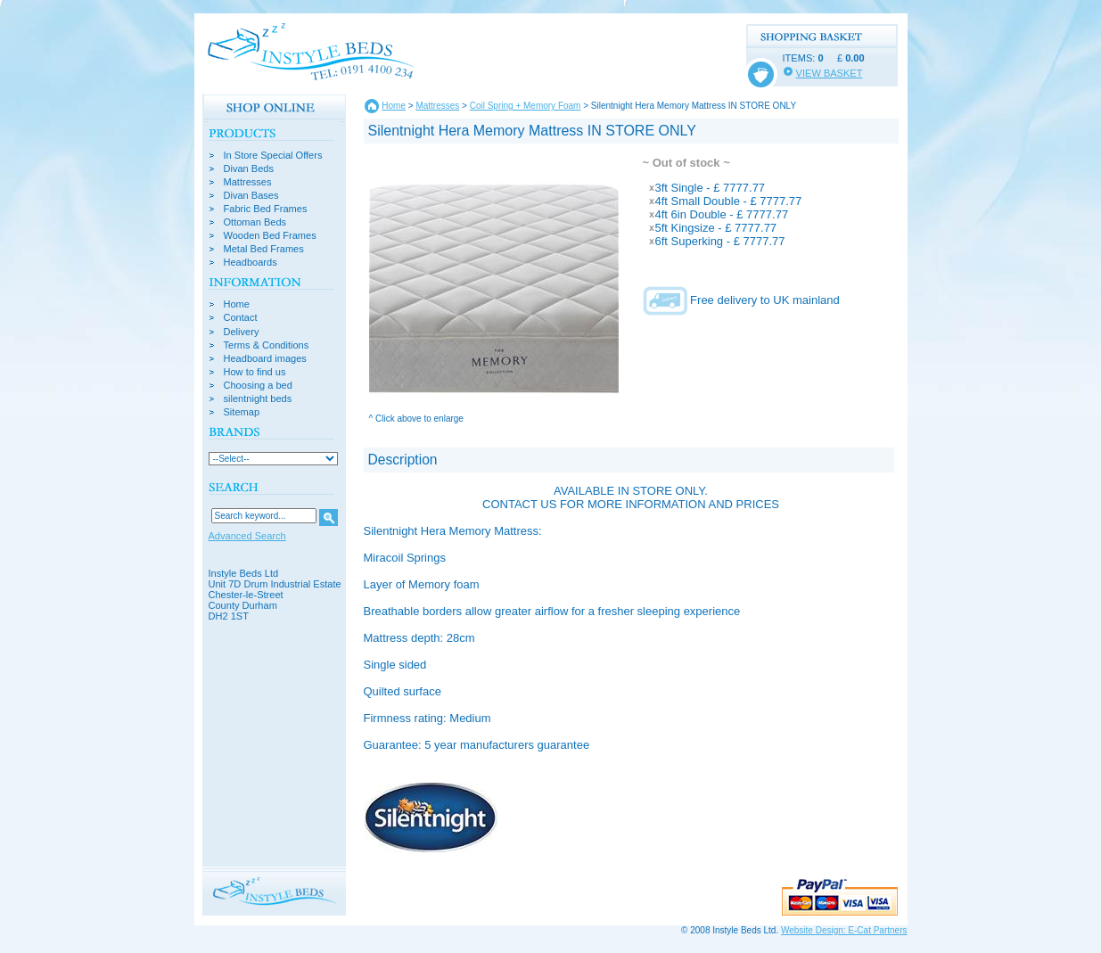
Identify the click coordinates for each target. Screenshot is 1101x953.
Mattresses (248, 182)
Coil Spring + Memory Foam (525, 106)
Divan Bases (251, 196)
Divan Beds (249, 169)
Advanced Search (247, 535)
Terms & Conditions (266, 345)
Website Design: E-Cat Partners (844, 930)
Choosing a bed (258, 385)
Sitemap (242, 412)
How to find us (255, 372)
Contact (241, 318)
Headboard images (265, 359)
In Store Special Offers (273, 155)
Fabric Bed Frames (266, 209)
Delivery (241, 332)
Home (237, 304)
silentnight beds (258, 399)
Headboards (250, 262)
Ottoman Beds (255, 222)
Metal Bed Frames (264, 249)
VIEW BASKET (829, 73)
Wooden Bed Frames (270, 236)
